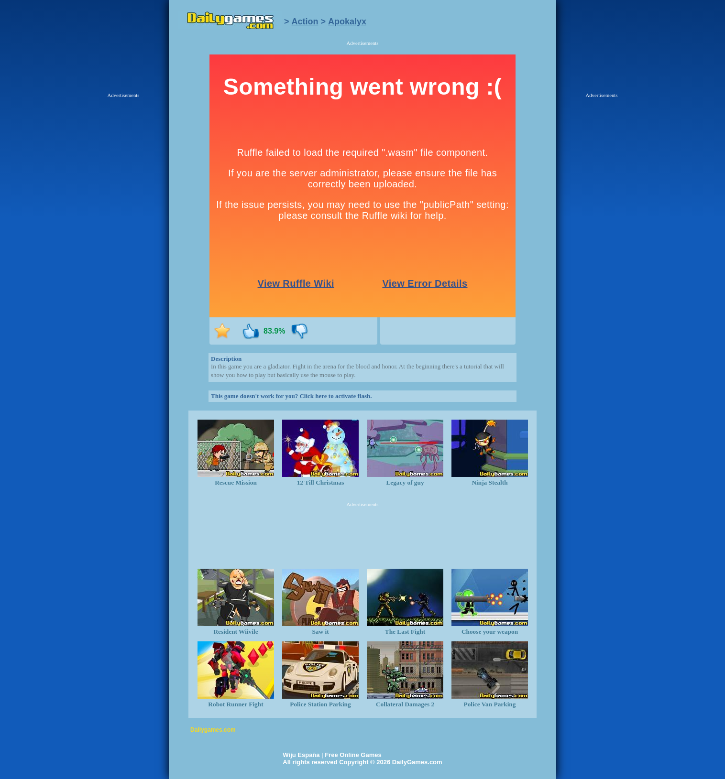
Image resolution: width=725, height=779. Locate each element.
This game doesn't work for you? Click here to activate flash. (291, 396)
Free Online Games (353, 754)
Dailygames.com (213, 729)
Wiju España (301, 754)
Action (305, 21)
